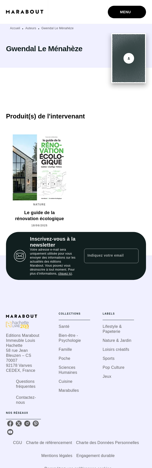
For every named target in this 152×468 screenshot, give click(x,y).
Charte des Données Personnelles (107, 443)
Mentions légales (56, 456)
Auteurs (30, 28)
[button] (74, 326)
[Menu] (127, 12)
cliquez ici (65, 273)
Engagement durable (95, 456)
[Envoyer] (133, 256)
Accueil (15, 28)
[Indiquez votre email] (105, 256)
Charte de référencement (49, 443)
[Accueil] (27, 12)
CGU (17, 443)
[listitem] (10, 423)
